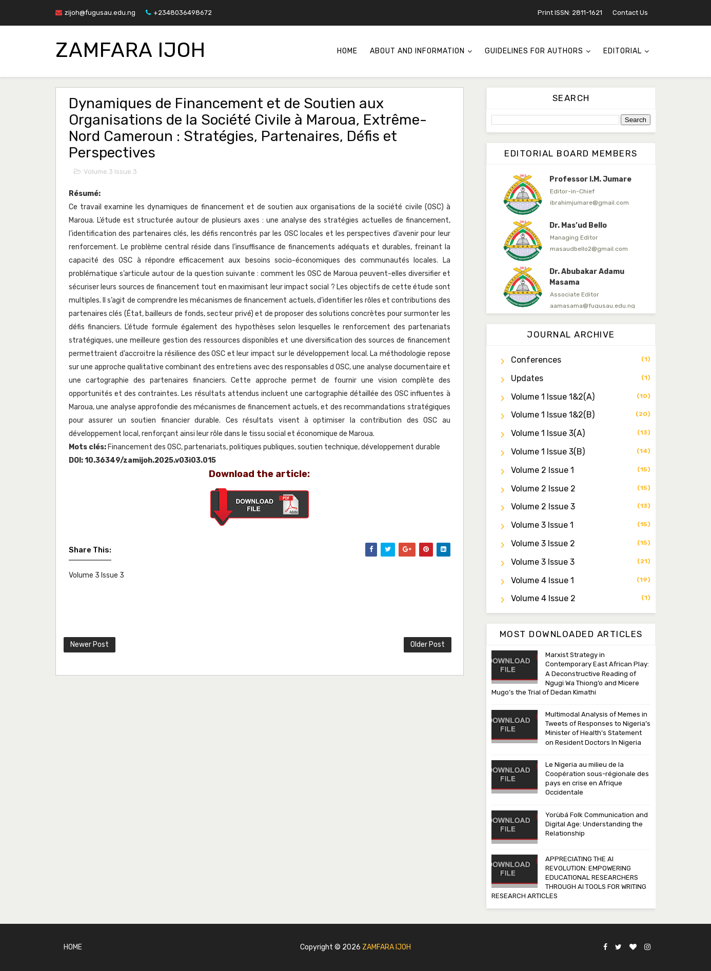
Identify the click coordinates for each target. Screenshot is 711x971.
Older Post (427, 644)
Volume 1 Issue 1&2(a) (553, 397)
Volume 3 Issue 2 (543, 543)
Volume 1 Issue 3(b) (548, 452)
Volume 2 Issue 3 (543, 506)
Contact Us (630, 12)
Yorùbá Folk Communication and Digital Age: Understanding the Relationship (596, 824)
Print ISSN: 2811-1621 (570, 12)
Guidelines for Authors (534, 51)
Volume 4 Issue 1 (542, 580)
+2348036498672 (179, 12)
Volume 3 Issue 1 (542, 525)
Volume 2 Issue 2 (543, 488)
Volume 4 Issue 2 (543, 598)
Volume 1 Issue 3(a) (548, 433)
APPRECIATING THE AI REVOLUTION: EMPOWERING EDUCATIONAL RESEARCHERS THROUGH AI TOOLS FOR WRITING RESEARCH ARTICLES (568, 877)
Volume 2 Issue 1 (542, 470)
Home (347, 51)
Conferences (536, 360)
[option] (571, 194)
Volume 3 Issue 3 (110, 171)
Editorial (622, 51)
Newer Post (89, 644)
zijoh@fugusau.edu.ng (95, 12)
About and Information (417, 51)
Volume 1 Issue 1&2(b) (553, 415)
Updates (527, 378)
